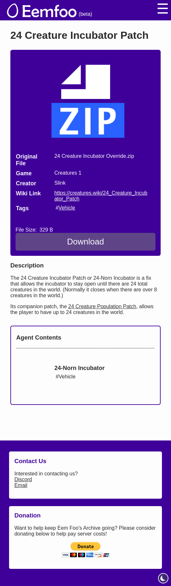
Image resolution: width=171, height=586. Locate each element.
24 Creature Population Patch (102, 306)
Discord (23, 479)
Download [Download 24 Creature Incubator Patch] (85, 241)
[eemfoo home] (41, 10)
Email (20, 485)
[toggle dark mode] (163, 578)
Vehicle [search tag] (67, 208)
